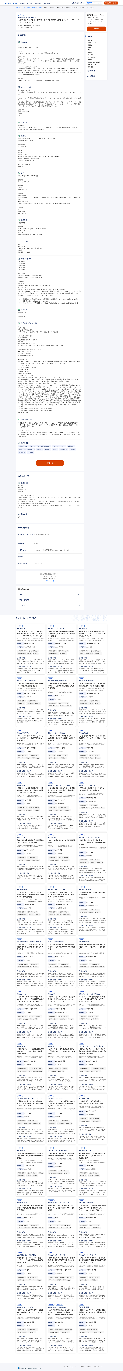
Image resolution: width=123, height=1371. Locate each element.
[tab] (96, 36)
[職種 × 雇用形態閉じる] (79, 600)
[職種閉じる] (79, 595)
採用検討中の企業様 (78, 3)
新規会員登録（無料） (111, 3)
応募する (50, 463)
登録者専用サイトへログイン (94, 3)
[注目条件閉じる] (79, 605)
